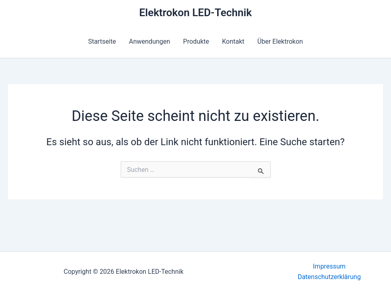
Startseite (102, 41)
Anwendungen (149, 41)
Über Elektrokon (280, 41)
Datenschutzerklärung (329, 277)
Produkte (196, 41)
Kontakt (233, 41)
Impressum (329, 266)
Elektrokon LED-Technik (195, 12)
